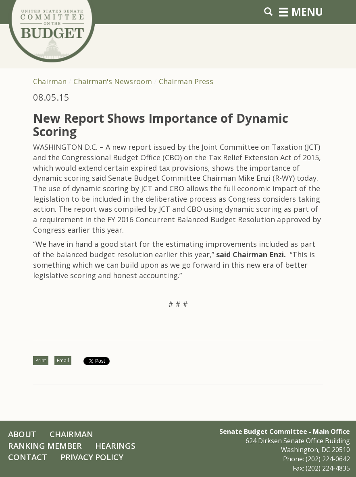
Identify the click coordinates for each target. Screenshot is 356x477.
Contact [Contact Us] (27, 457)
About (22, 434)
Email (63, 360)
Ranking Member (45, 445)
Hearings (115, 445)
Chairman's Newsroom (112, 81)
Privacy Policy (91, 457)
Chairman (50, 81)
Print (40, 360)
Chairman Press (186, 81)
